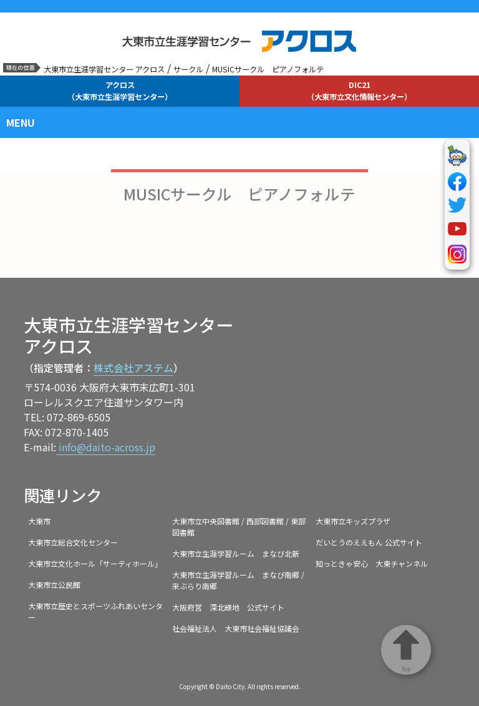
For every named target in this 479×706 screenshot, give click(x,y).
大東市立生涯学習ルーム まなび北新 (235, 553)
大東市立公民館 (54, 584)
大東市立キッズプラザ (353, 521)
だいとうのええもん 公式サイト (369, 542)
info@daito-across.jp (105, 446)
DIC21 (359, 90)
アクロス (119, 90)
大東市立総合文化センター (73, 542)
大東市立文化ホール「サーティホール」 (95, 563)
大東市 (39, 521)
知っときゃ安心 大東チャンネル (372, 563)
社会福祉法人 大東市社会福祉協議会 (235, 628)
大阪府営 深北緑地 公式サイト (228, 607)
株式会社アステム (133, 367)
